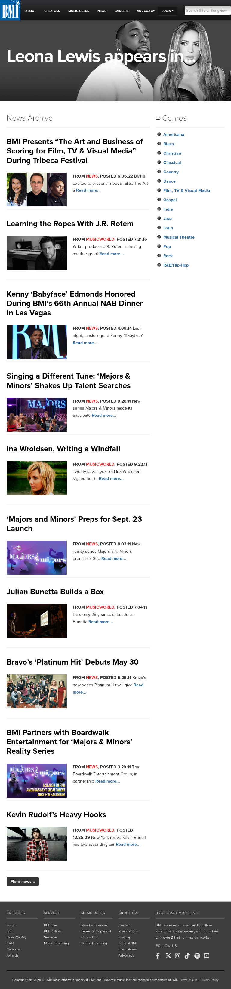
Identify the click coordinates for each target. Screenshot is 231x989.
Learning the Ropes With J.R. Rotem (70, 223)
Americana (173, 134)
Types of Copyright (96, 931)
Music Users (93, 913)
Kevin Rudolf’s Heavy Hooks (56, 814)
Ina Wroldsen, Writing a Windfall (63, 448)
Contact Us (89, 937)
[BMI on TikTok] (189, 956)
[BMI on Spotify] (198, 956)
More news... (22, 881)
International (128, 949)
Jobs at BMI (128, 943)
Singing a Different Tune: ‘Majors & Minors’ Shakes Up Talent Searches (69, 380)
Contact (124, 925)
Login (11, 925)
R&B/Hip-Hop (176, 265)
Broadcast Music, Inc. (177, 913)
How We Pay (16, 937)
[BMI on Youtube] (208, 956)
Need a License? (94, 925)
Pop (167, 246)
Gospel (170, 199)
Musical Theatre (179, 237)
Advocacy (126, 955)
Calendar (14, 949)
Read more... (88, 190)
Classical (172, 162)
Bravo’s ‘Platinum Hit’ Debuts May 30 (73, 662)
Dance (169, 181)
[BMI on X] (169, 956)
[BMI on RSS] (218, 956)
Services (52, 913)
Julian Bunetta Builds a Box (55, 591)
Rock (168, 255)
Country (171, 172)
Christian (172, 153)
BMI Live (50, 925)
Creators (16, 913)
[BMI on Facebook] (160, 956)
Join (10, 931)
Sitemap (125, 937)
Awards (13, 955)
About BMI (128, 913)
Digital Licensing (94, 943)
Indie (168, 209)
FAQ (10, 943)
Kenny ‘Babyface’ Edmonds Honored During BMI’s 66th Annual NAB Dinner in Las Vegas (75, 303)
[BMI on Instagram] (179, 956)
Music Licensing (56, 943)
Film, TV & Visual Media (186, 190)
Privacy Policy (210, 980)
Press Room (128, 931)
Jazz (167, 218)
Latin (168, 227)
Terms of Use (189, 980)
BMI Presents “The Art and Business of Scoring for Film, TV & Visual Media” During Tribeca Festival (75, 151)
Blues (168, 144)
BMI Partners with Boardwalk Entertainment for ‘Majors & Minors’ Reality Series (69, 742)
